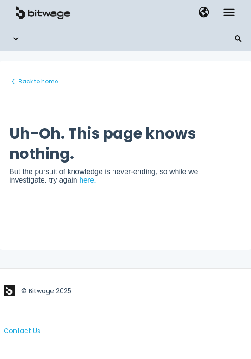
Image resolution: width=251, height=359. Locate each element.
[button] (204, 13)
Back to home (38, 81)
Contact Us (22, 330)
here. (87, 180)
